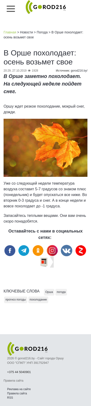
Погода (42, 32)
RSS (10, 397)
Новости (26, 32)
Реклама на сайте (19, 389)
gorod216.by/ (79, 70)
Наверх (62, 389)
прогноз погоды (15, 299)
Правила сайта (17, 393)
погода (61, 292)
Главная (10, 32)
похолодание (38, 299)
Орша (49, 292)
